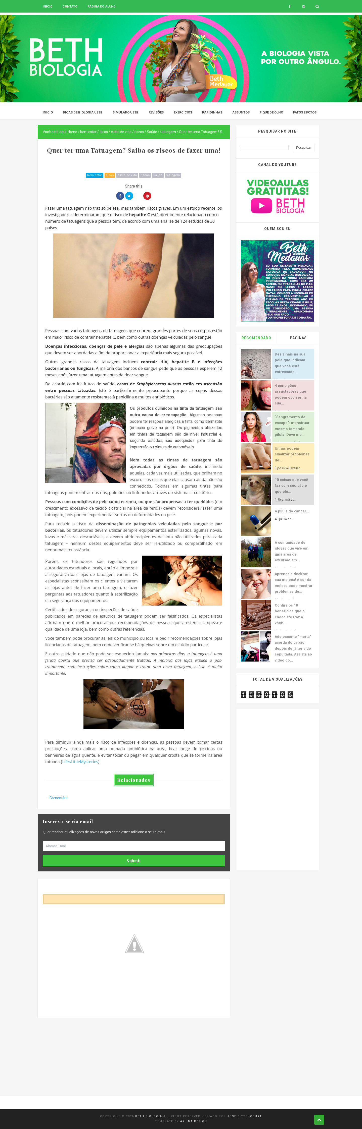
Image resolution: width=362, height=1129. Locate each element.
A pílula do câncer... (292, 511)
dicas (110, 175)
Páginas (298, 338)
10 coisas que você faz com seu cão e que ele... (291, 486)
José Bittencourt (244, 1116)
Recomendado (256, 338)
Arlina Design (193, 1121)
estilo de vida (127, 175)
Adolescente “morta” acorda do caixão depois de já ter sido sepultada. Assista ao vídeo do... (293, 649)
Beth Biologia (148, 1116)
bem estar (94, 175)
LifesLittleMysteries (80, 761)
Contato (70, 6)
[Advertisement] (134, 1053)
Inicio (48, 6)
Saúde (158, 175)
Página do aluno (101, 6)
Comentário (59, 798)
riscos (145, 175)
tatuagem (173, 175)
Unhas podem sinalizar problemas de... (292, 454)
